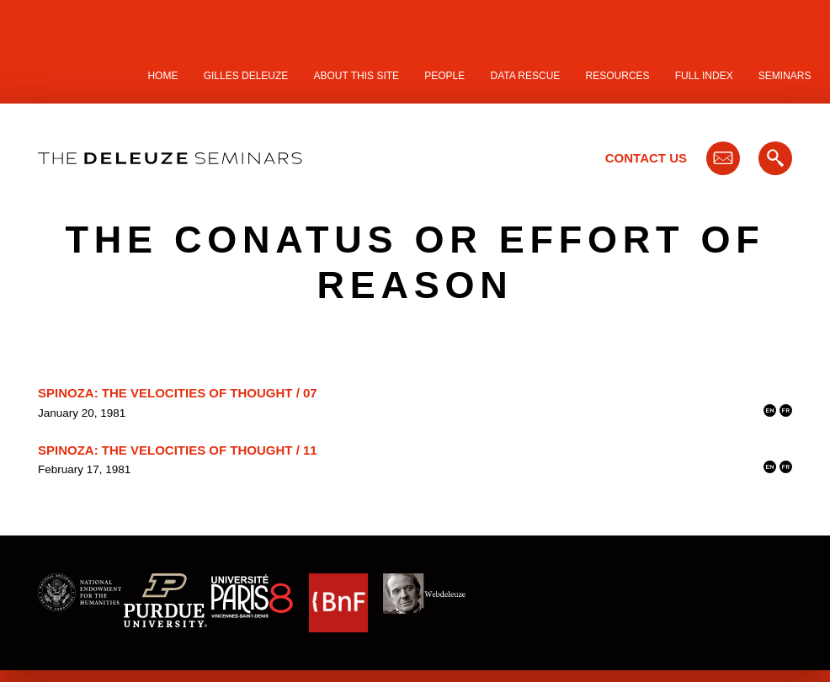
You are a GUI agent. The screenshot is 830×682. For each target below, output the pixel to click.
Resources (618, 76)
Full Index (704, 76)
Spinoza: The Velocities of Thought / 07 (177, 393)
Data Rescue (525, 76)
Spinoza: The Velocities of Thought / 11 (177, 450)
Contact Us (646, 158)
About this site (357, 76)
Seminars (784, 76)
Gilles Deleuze (246, 76)
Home (162, 76)
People (444, 76)
